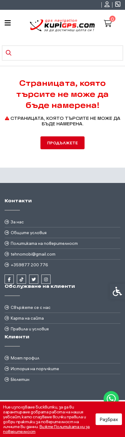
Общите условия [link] (29, 232)
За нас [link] (17, 222)
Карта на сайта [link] (27, 318)
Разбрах (109, 419)
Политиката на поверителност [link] (44, 243)
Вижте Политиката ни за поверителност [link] (46, 429)
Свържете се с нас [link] (31, 307)
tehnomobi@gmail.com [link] (33, 254)
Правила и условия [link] (30, 329)
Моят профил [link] (25, 358)
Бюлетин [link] (20, 379)
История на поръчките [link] (35, 368)
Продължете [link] (62, 143)
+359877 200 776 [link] (29, 265)
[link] (111, 398)
